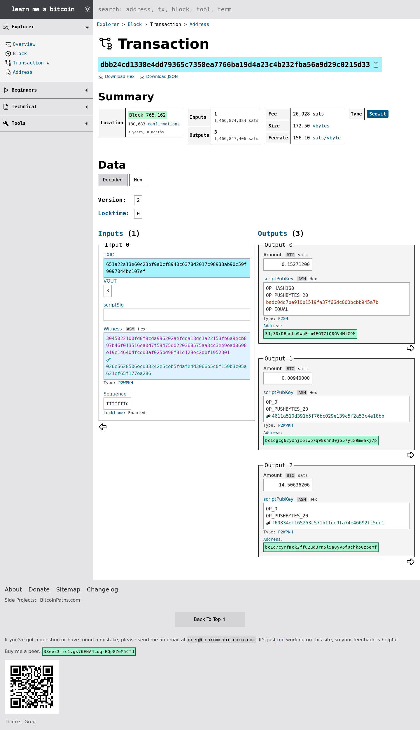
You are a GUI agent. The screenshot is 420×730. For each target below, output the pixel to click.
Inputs (110, 234)
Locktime (112, 213)
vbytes (321, 126)
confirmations (164, 124)
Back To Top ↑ (210, 619)
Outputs (272, 234)
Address (199, 24)
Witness (113, 329)
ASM (130, 329)
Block (135, 24)
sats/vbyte (327, 138)
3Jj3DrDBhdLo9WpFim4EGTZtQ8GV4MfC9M (310, 333)
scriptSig (114, 305)
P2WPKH (125, 382)
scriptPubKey (278, 278)
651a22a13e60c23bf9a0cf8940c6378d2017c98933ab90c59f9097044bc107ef (176, 268)
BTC (290, 255)
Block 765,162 (147, 115)
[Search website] (256, 9)
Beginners (24, 90)
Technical (24, 106)
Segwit (377, 114)
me (280, 640)
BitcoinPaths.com (60, 600)
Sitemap (68, 589)
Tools (19, 123)
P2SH (283, 318)
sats (303, 255)
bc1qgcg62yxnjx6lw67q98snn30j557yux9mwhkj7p (321, 440)
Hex (138, 180)
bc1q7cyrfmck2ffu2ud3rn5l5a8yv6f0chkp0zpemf (321, 547)
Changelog (102, 589)
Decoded (113, 180)
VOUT (110, 281)
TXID (109, 255)
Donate (39, 589)
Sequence (115, 394)
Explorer (108, 24)
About (13, 589)
